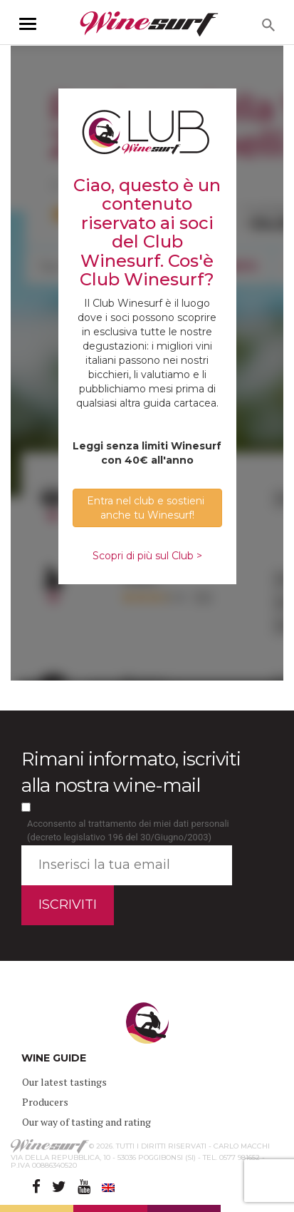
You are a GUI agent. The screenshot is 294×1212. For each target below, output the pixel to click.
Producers (45, 1102)
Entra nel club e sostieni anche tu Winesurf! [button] (147, 507)
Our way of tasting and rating (86, 1122)
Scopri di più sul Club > (147, 555)
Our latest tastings (64, 1082)
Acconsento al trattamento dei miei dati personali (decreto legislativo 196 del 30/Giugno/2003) (128, 830)
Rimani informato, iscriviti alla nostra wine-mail (131, 772)
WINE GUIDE (53, 1057)
